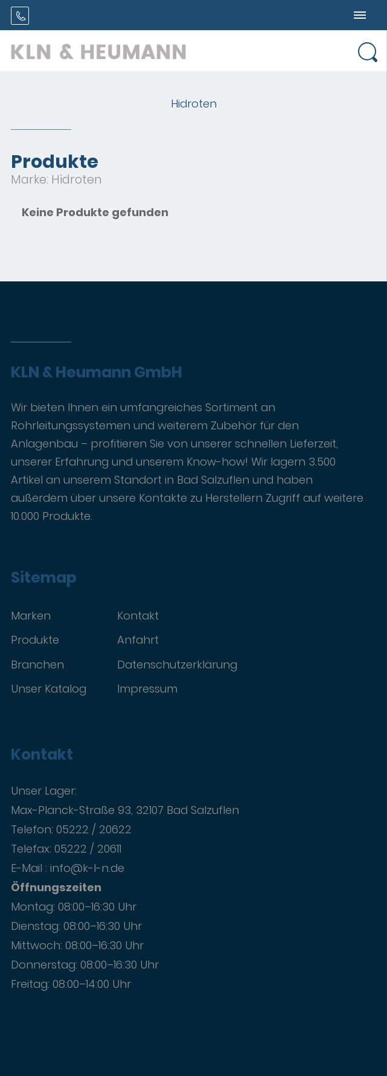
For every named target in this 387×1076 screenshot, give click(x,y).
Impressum (147, 688)
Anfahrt (138, 639)
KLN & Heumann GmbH (96, 372)
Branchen (37, 664)
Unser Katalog (48, 688)
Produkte (35, 639)
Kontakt (138, 615)
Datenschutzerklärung (177, 664)
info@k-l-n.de (87, 868)
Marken (31, 615)
